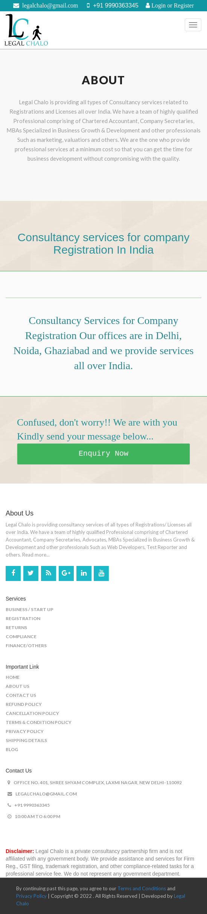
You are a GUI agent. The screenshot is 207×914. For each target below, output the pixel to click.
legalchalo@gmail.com (42, 794)
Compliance (21, 636)
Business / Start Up (29, 609)
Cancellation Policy (32, 713)
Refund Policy (24, 704)
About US (17, 686)
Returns (16, 627)
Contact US (21, 695)
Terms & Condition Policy (39, 722)
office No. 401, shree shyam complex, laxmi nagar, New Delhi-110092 (95, 782)
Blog (12, 749)
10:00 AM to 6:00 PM (34, 816)
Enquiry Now (103, 454)
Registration (23, 618)
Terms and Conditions (141, 888)
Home (13, 677)
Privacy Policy (25, 731)
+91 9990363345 (29, 805)
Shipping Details (26, 740)
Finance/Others (26, 645)
